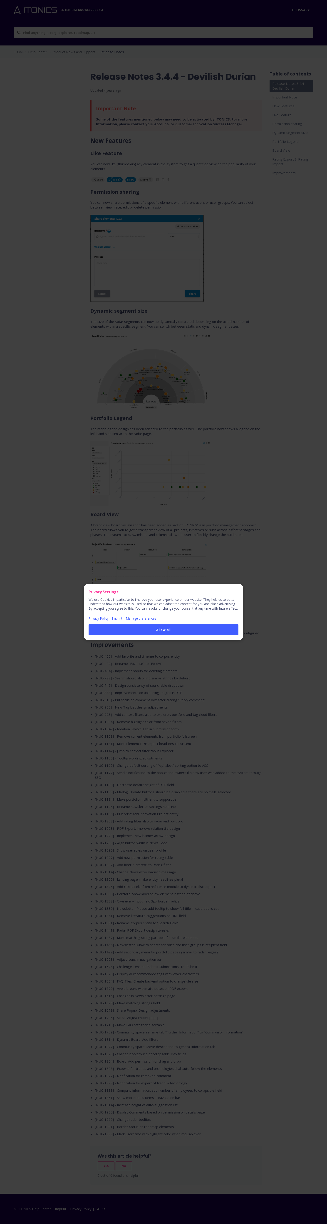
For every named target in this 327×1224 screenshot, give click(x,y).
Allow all (163, 630)
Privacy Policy (99, 618)
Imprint (117, 618)
